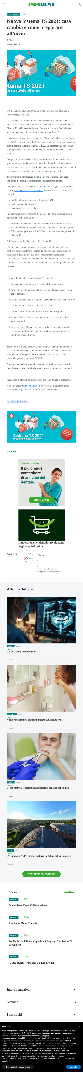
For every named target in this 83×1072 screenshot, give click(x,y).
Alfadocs (12, 40)
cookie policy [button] (45, 1041)
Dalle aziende (13, 14)
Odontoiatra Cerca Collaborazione (28, 905)
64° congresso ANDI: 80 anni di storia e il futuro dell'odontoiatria (39, 856)
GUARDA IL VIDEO (17, 401)
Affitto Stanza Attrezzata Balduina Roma (31, 962)
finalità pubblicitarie (28, 1051)
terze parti (42, 1044)
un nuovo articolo (30, 385)
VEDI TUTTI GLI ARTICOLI (41, 874)
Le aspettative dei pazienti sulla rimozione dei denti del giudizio (38, 788)
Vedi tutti (69, 891)
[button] (80, 1032)
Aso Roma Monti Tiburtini (23, 923)
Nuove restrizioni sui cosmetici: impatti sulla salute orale (35, 719)
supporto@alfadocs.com (48, 569)
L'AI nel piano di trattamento (21, 651)
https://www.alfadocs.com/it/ (50, 572)
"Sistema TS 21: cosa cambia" (29, 190)
